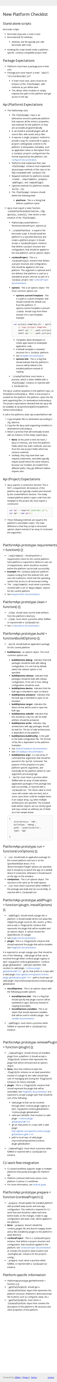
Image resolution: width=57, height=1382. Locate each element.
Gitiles (17, 1377)
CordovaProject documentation (36, 1247)
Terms (34, 1377)
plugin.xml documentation (23, 938)
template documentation (32, 355)
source (51, 1377)
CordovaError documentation (25, 625)
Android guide (39, 1184)
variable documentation (23, 1018)
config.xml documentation (24, 159)
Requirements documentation (25, 594)
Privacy (25, 1377)
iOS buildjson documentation (29, 751)
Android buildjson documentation (31, 748)
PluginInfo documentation (23, 947)
